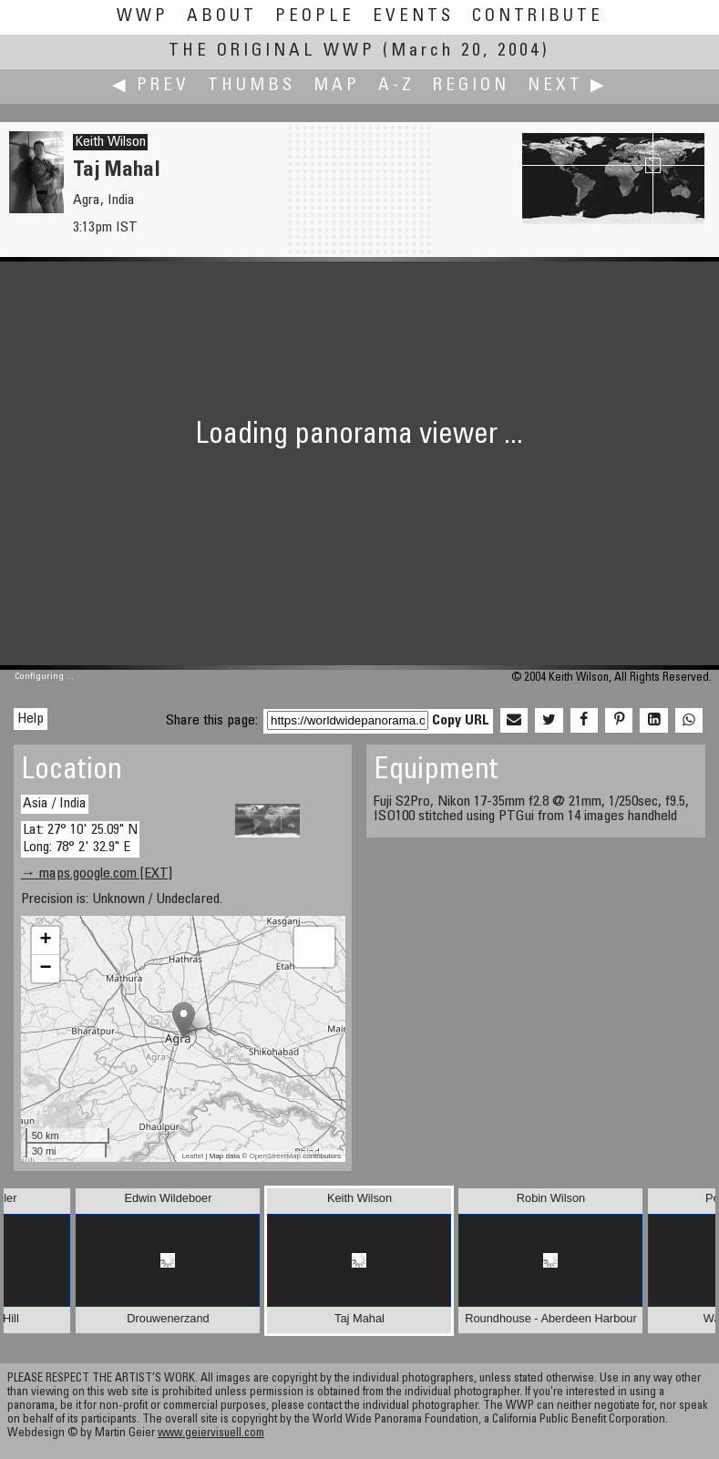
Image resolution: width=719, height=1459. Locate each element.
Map (336, 86)
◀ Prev (151, 86)
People (314, 17)
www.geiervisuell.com (211, 1434)
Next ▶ (568, 86)
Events (413, 17)
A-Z (396, 86)
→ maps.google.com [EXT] (96, 874)
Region (471, 86)
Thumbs (251, 86)
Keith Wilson (110, 142)
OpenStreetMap (274, 1156)
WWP (143, 17)
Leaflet (192, 1156)
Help (30, 719)
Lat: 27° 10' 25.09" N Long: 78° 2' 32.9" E (80, 839)
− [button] (46, 968)
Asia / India (55, 803)
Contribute (537, 17)
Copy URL (460, 721)
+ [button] (46, 940)
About (222, 17)
